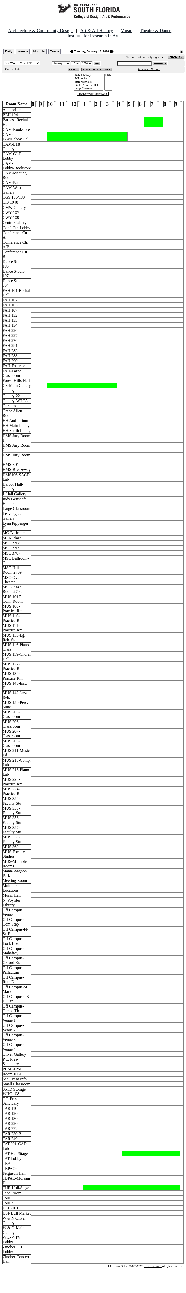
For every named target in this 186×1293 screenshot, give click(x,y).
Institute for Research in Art (93, 35)
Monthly (39, 51)
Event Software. (153, 1266)
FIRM (108, 75)
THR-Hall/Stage (88, 82)
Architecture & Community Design (40, 30)
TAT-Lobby (88, 78)
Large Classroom (88, 88)
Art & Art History (96, 30)
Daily (8, 51)
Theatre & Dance (155, 30)
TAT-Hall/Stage (88, 75)
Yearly (54, 51)
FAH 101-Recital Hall (88, 85)
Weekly (23, 51)
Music (126, 30)
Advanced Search (149, 69)
